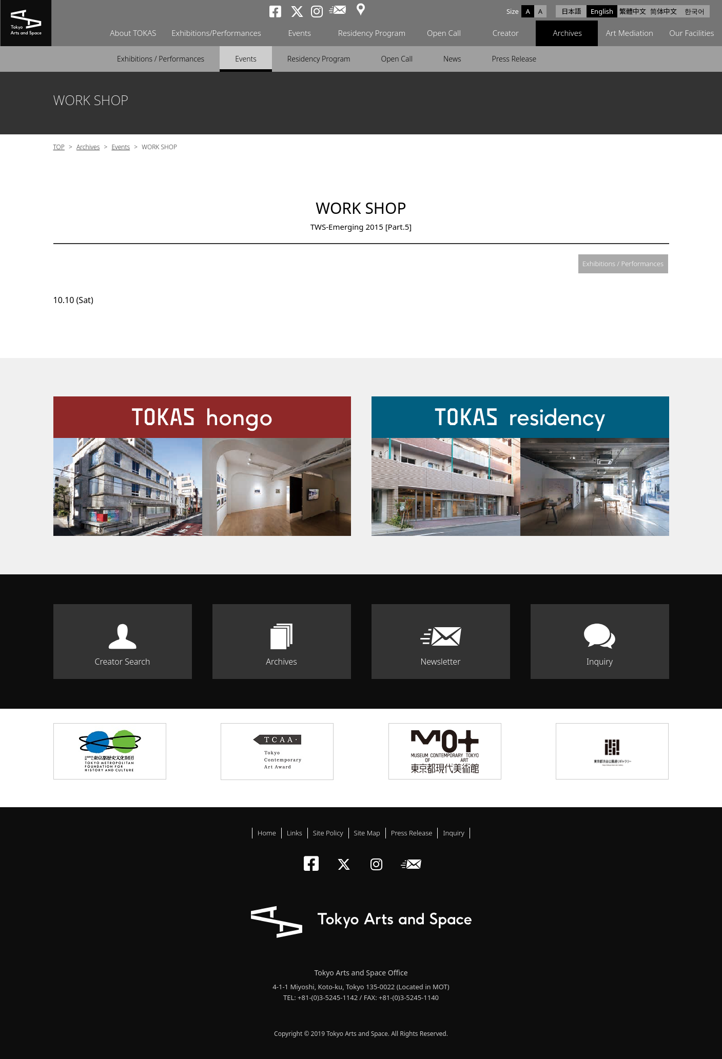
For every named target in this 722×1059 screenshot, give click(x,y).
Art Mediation (629, 33)
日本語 (571, 11)
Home (267, 832)
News (452, 59)
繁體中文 (632, 11)
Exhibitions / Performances (160, 59)
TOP (59, 147)
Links (294, 832)
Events (298, 33)
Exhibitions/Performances (216, 33)
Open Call (443, 33)
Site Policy (328, 832)
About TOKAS (132, 33)
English (602, 11)
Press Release (514, 59)
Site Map (367, 832)
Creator (505, 33)
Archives (566, 33)
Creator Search (122, 661)
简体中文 (663, 11)
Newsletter (441, 661)
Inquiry (600, 661)
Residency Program (371, 33)
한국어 (695, 11)
